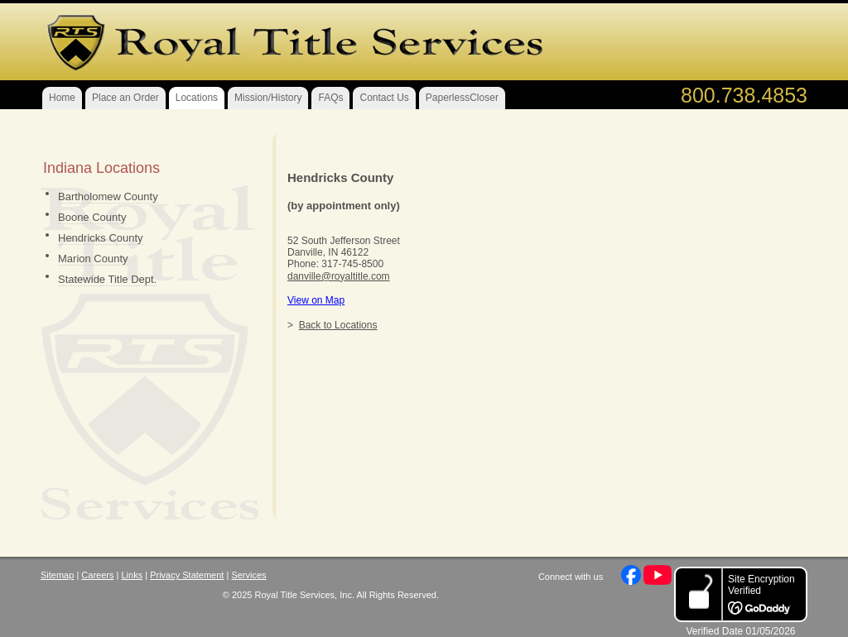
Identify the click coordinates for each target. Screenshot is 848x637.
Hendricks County (100, 238)
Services (248, 575)
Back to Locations (338, 325)
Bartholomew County (108, 196)
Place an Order (125, 97)
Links (131, 575)
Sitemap (57, 575)
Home (62, 97)
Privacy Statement (187, 575)
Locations (197, 97)
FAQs (330, 97)
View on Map (315, 300)
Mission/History (267, 97)
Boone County (92, 217)
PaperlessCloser (462, 97)
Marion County (93, 258)
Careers (97, 575)
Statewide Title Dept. (107, 279)
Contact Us (383, 97)
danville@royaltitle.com (338, 276)
